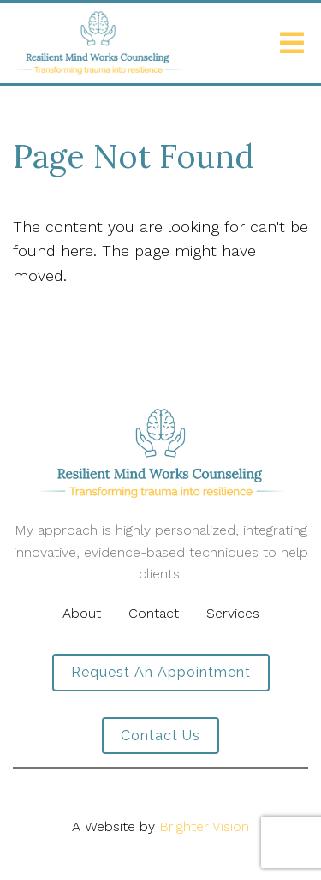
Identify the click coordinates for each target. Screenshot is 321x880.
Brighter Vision (204, 826)
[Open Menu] (292, 43)
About (81, 613)
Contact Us (160, 735)
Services (232, 613)
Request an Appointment (161, 672)
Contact (153, 613)
